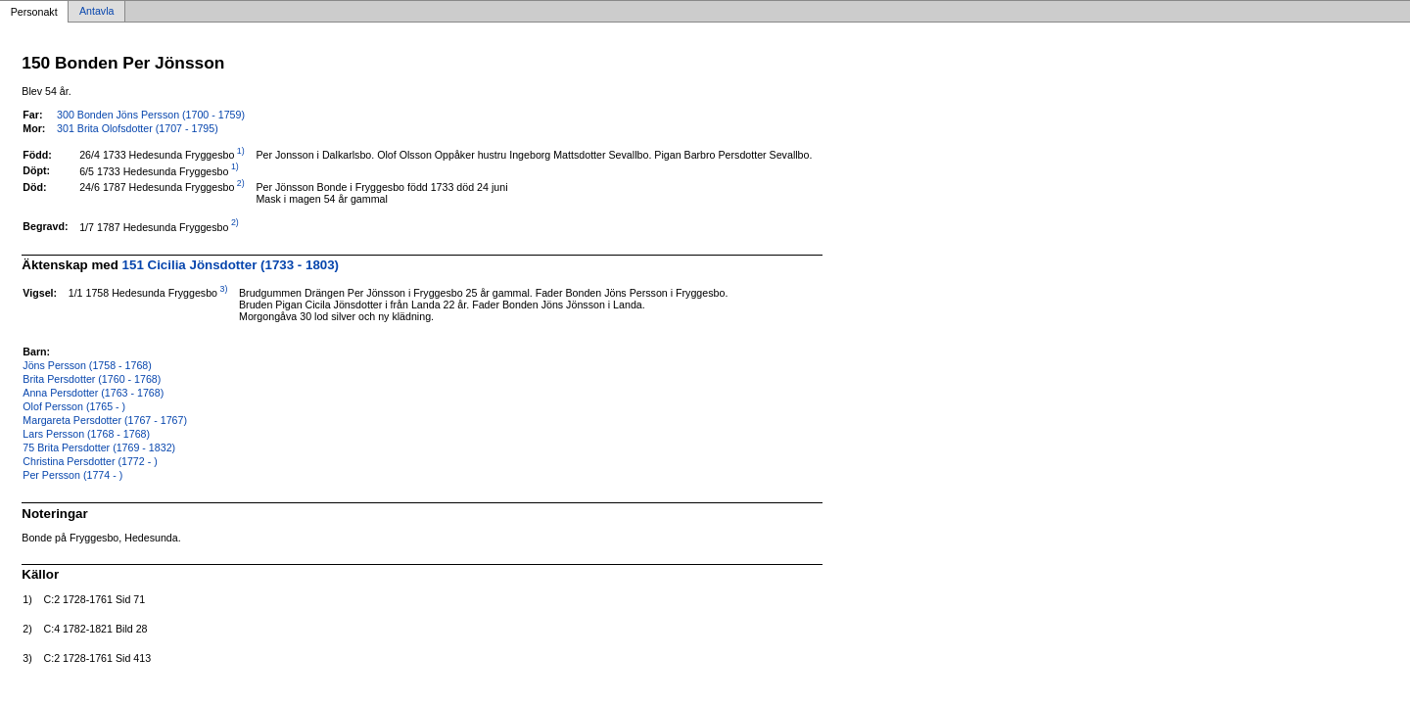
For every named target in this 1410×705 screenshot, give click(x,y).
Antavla (97, 12)
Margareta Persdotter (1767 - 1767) (105, 420)
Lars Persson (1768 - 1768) (86, 434)
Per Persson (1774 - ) (72, 475)
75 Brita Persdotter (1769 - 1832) (99, 447)
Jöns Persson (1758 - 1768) (87, 365)
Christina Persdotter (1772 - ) (90, 461)
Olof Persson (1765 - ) (74, 406)
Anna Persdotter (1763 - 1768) (93, 393)
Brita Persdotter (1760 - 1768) (92, 379)
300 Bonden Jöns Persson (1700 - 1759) (151, 114)
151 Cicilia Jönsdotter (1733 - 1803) (231, 265)
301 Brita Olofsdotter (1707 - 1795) (137, 128)
